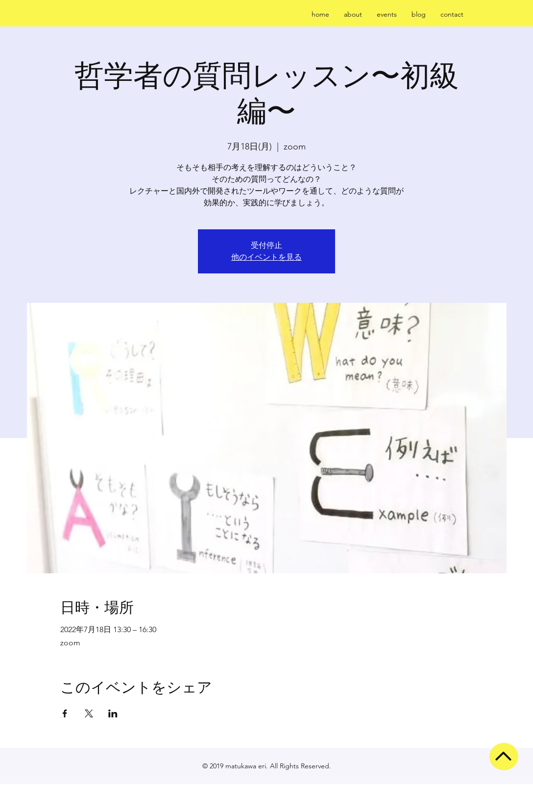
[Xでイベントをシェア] (89, 713)
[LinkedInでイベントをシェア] (113, 713)
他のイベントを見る (266, 257)
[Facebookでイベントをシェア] (65, 713)
